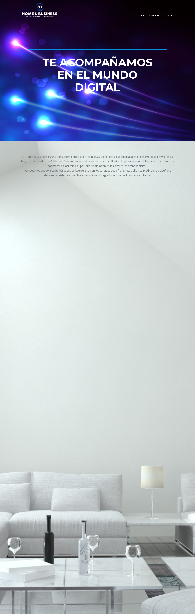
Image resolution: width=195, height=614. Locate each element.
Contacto (170, 19)
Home (141, 19)
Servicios (154, 19)
